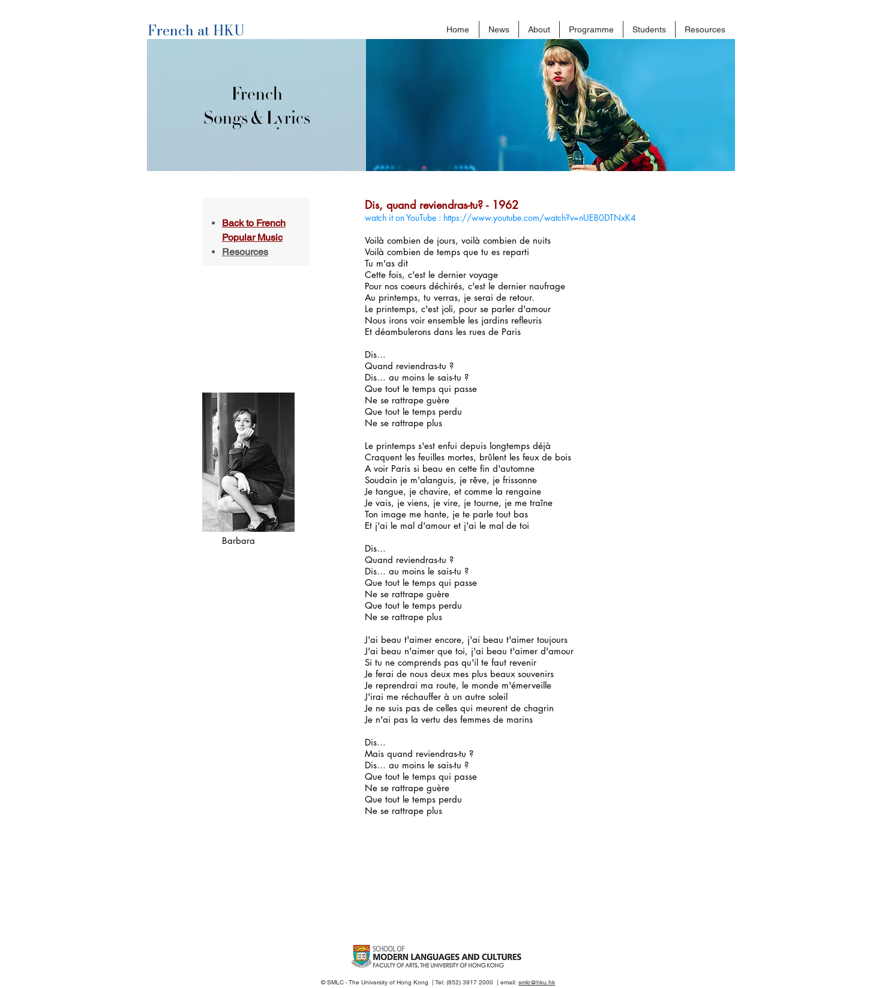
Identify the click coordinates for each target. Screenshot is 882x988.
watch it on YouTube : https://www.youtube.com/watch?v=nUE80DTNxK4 (500, 217)
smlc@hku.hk (536, 982)
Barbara (238, 540)
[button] (539, 29)
